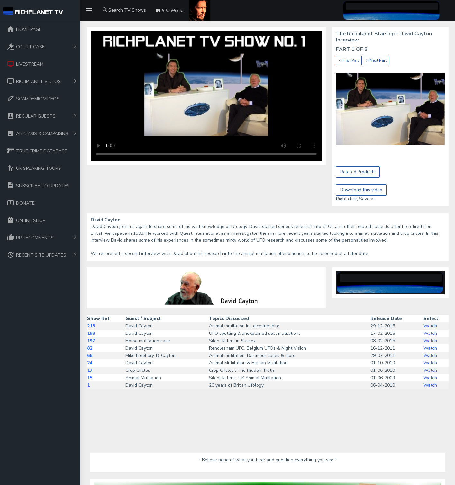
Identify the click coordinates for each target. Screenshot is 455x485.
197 (91, 341)
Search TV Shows (124, 10)
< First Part (349, 60)
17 (89, 370)
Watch (430, 326)
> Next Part (376, 60)
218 (91, 326)
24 (89, 363)
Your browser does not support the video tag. (206, 96)
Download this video (361, 190)
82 (89, 348)
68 (89, 355)
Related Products (358, 172)
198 (91, 333)
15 (89, 378)
